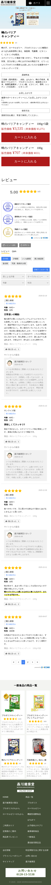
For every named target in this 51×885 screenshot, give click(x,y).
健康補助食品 (33, 831)
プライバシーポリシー (12, 856)
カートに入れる (25, 137)
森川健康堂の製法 (10, 803)
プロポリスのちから (11, 808)
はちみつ (31, 820)
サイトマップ (8, 861)
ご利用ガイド (8, 825)
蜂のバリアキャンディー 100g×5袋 (25, 648)
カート (37, 3)
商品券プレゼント (10, 837)
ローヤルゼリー (34, 808)
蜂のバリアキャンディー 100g (23, 344)
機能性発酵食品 (34, 814)
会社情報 (6, 850)
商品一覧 (29, 797)
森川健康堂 (32, 861)
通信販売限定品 (34, 842)
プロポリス (32, 803)
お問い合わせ (31, 856)
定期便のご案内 (9, 831)
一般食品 (31, 837)
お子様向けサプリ (35, 825)
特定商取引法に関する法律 (37, 850)
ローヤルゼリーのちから (13, 814)
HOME (5, 797)
